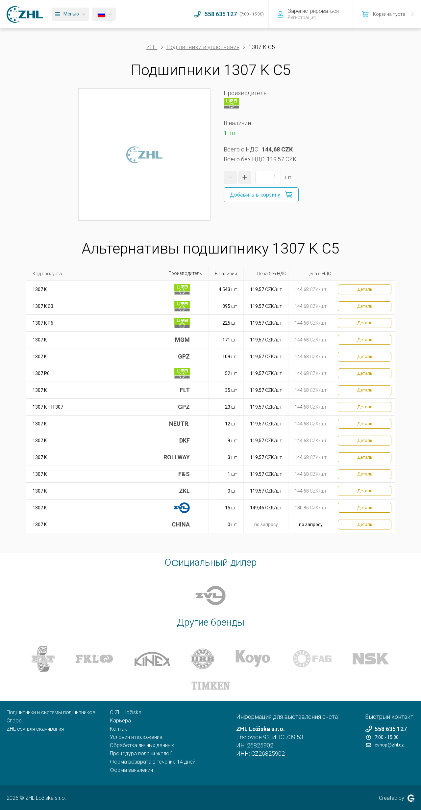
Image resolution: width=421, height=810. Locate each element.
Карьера (120, 720)
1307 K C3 (43, 306)
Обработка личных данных (142, 745)
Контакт (119, 729)
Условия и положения (136, 737)
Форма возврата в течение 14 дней (152, 762)
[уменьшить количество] (230, 177)
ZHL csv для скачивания (35, 729)
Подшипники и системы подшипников (51, 712)
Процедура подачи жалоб (141, 753)
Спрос (14, 720)
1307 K (40, 289)
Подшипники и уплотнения (202, 46)
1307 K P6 (43, 323)
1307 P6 (41, 373)
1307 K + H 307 (48, 407)
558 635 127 (386, 728)
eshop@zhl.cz (385, 744)
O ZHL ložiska (125, 712)
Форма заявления (131, 770)
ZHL (152, 46)
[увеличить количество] (244, 177)
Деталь (364, 289)
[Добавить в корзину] (261, 194)
